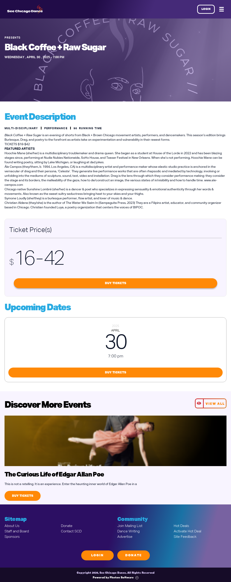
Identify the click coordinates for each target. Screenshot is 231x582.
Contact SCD (71, 531)
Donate (66, 526)
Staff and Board (17, 531)
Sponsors (12, 537)
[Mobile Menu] (221, 9)
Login (206, 9)
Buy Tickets (115, 283)
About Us (12, 526)
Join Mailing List (129, 526)
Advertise (124, 537)
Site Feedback (185, 537)
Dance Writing (128, 531)
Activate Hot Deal (187, 531)
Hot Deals (181, 526)
